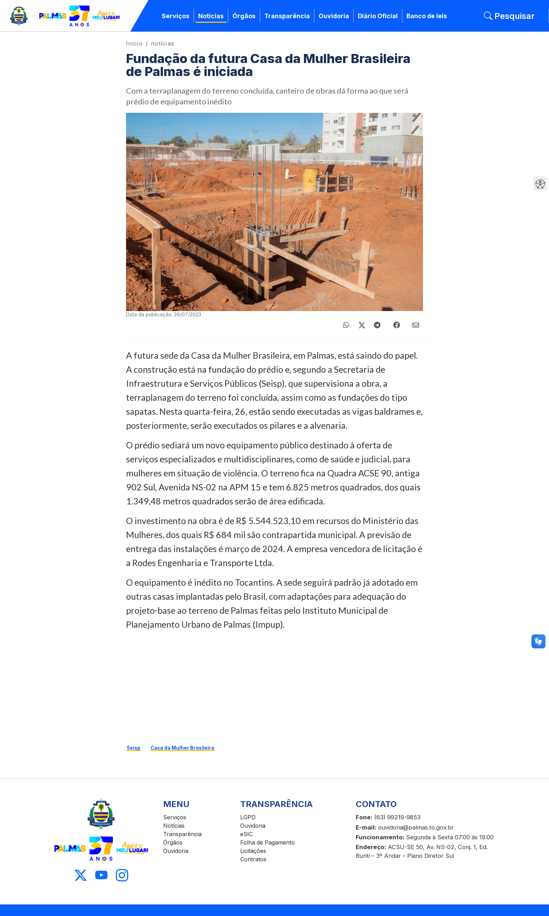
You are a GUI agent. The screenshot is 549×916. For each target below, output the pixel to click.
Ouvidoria (334, 16)
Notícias (211, 16)
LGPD (248, 817)
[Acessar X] (80, 875)
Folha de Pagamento (267, 842)
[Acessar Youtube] (101, 875)
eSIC (246, 834)
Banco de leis (426, 16)
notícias (162, 43)
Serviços (175, 16)
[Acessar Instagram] (122, 875)
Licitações (253, 850)
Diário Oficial (378, 16)
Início (134, 43)
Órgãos (244, 16)
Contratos (253, 859)
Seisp (133, 748)
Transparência (287, 16)
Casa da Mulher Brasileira (182, 748)
